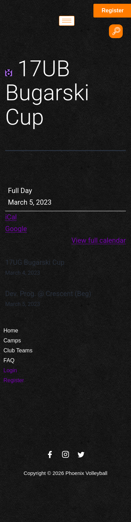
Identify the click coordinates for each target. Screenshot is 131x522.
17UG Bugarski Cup (65, 267)
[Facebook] (50, 455)
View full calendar (98, 240)
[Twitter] (81, 455)
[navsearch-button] (116, 31)
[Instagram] (65, 455)
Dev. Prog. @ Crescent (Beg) (65, 299)
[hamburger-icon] (66, 21)
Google (16, 229)
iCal (11, 217)
